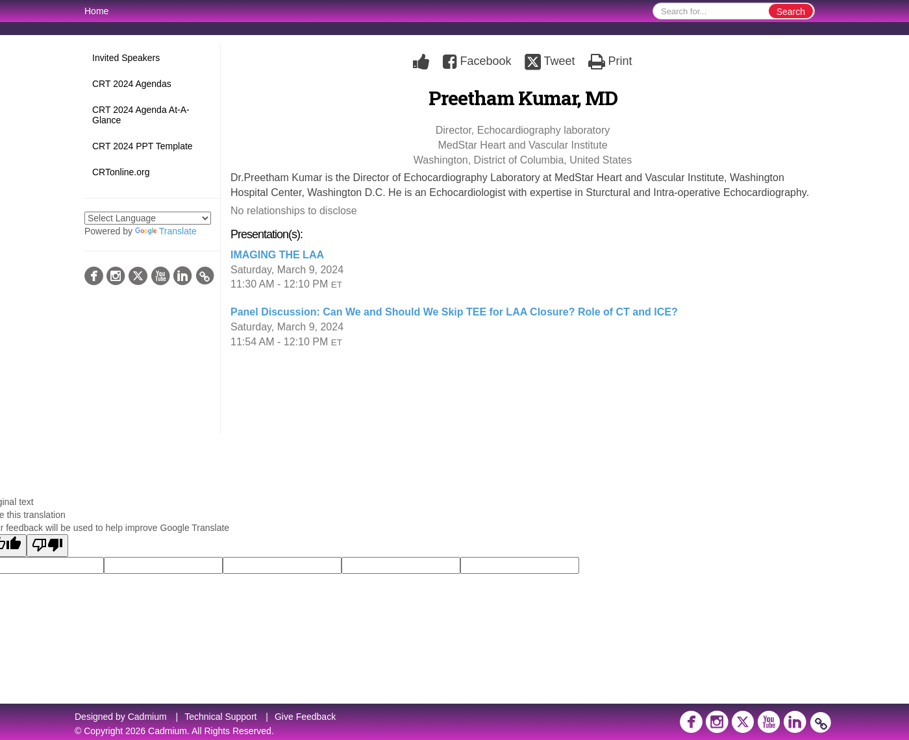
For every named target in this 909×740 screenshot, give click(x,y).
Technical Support (220, 716)
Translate (166, 231)
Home (96, 11)
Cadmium (147, 716)
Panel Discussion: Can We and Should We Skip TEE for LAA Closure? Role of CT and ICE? (454, 311)
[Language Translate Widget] (147, 218)
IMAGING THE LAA (277, 254)
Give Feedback (305, 716)
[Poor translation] (47, 545)
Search (791, 11)
